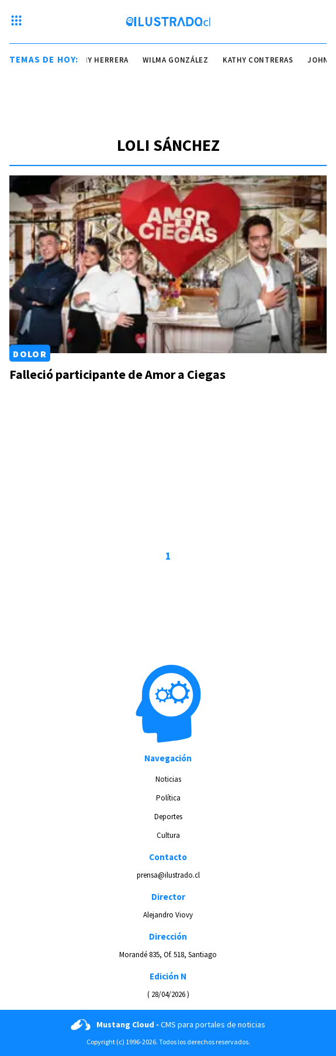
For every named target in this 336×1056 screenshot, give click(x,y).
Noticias (168, 779)
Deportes (168, 817)
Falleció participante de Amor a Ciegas (117, 374)
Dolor (29, 353)
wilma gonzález (179, 60)
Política (168, 798)
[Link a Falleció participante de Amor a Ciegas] (168, 264)
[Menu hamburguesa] (16, 21)
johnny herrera (98, 60)
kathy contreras (261, 60)
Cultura (168, 835)
